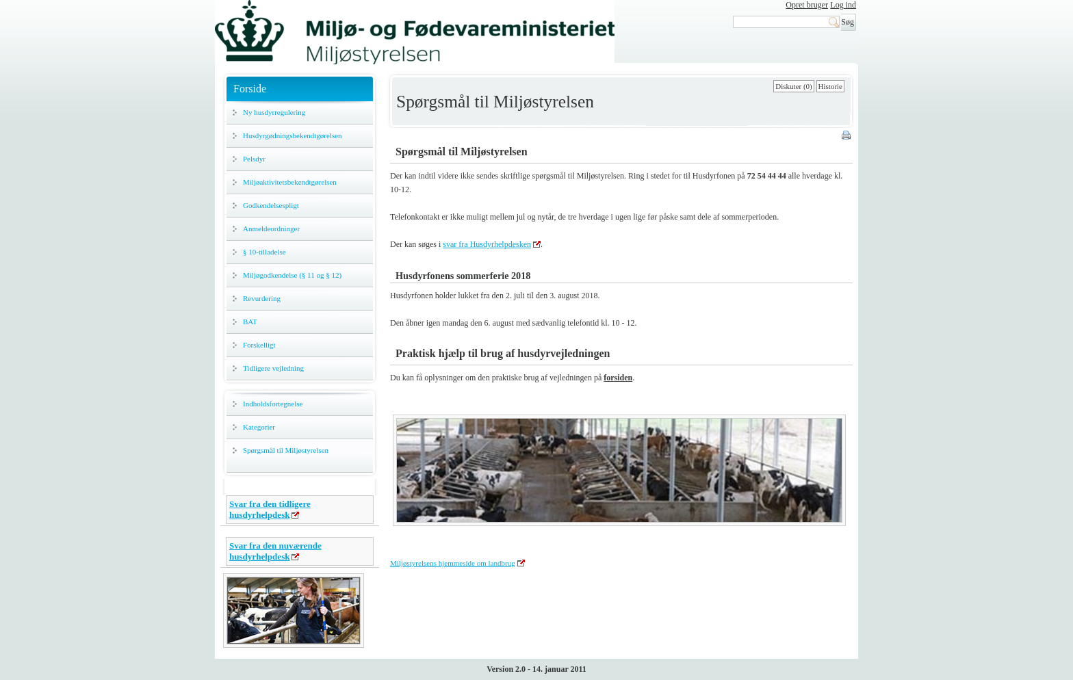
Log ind (843, 5)
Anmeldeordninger (271, 228)
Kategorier (259, 427)
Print (847, 136)
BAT (250, 321)
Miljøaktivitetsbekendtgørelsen (290, 182)
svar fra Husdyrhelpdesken (487, 244)
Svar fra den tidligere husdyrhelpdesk (270, 509)
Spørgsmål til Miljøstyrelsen (285, 450)
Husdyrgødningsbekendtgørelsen (292, 135)
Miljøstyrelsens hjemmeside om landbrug (452, 563)
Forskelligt (259, 345)
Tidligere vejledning (273, 368)
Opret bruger (807, 5)
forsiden (618, 377)
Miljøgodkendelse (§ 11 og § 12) (292, 275)
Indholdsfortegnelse (272, 404)
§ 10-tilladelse (264, 252)
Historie (830, 86)
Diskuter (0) (793, 86)
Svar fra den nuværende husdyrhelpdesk (275, 551)
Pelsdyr (254, 159)
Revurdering (262, 298)
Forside (249, 88)
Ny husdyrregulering (274, 112)
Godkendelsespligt (271, 205)
